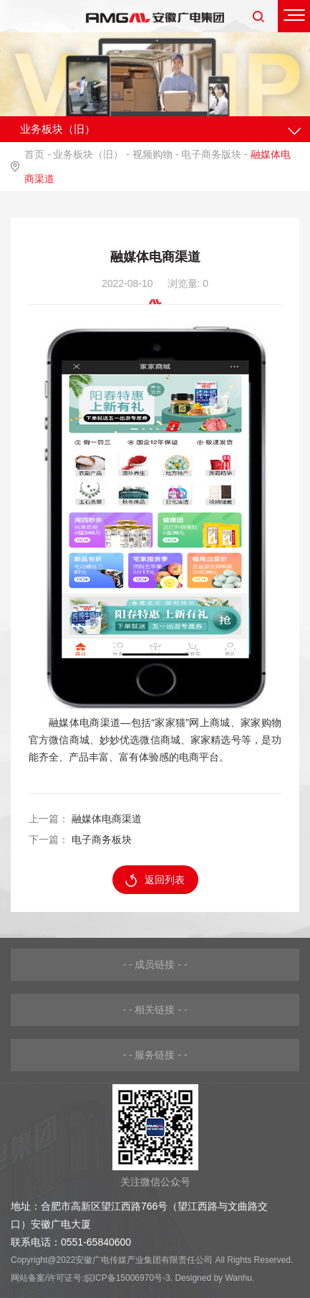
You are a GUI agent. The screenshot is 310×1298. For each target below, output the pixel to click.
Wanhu (238, 1278)
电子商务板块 (102, 839)
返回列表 (155, 880)
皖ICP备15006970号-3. (128, 1278)
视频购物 (152, 154)
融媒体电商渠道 (107, 818)
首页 (34, 154)
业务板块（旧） (88, 154)
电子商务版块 (211, 154)
